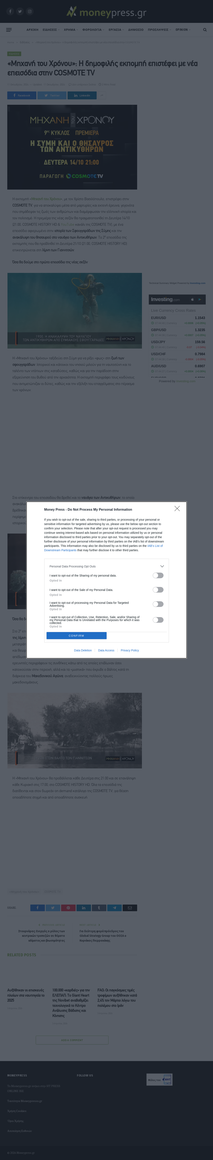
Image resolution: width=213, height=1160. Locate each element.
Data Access (106, 650)
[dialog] (107, 580)
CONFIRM (76, 635)
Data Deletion (83, 650)
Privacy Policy (130, 650)
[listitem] (107, 566)
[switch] (158, 575)
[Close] (178, 510)
